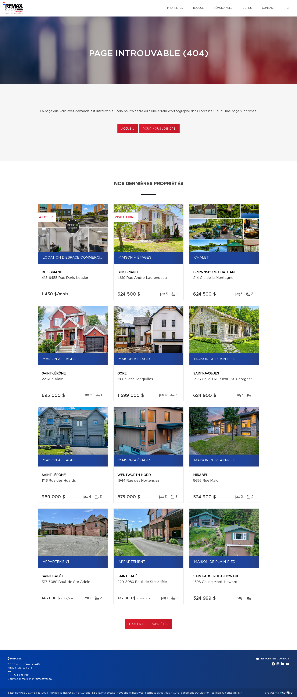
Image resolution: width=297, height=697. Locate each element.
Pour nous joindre (159, 128)
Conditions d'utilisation (195, 693)
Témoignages (223, 8)
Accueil (127, 128)
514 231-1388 (22, 675)
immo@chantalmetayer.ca (35, 679)
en (288, 8)
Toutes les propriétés (149, 624)
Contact (268, 8)
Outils (247, 8)
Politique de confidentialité (162, 693)
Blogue (198, 8)
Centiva (286, 692)
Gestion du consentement (226, 693)
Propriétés (175, 8)
